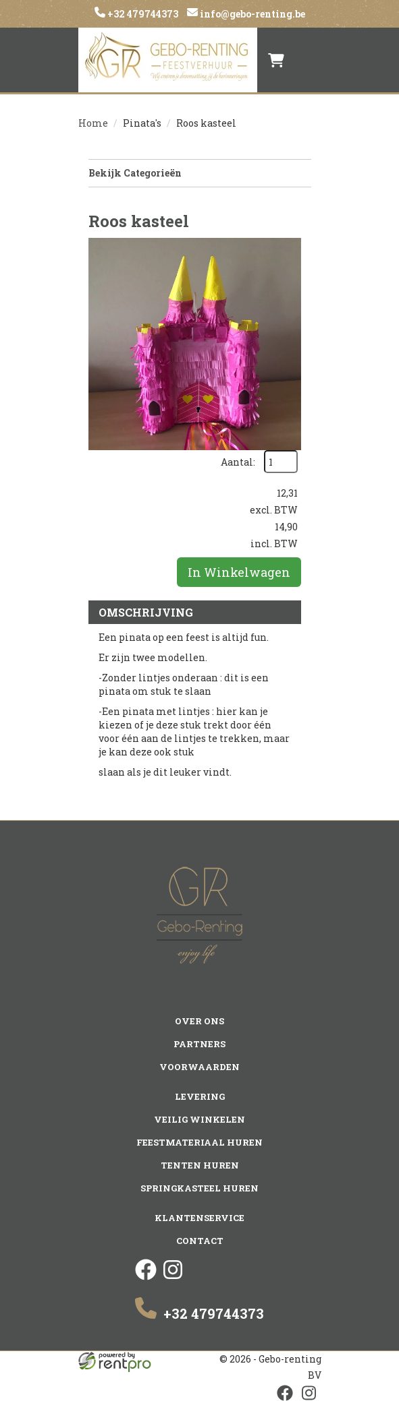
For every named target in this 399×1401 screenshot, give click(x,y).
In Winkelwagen (239, 572)
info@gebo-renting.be (251, 13)
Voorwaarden (199, 1067)
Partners (199, 1044)
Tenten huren (200, 1165)
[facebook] (146, 1276)
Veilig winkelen (199, 1119)
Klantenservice (199, 1218)
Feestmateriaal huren (199, 1142)
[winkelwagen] (276, 59)
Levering (200, 1096)
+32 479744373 (141, 13)
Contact (199, 1241)
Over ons (199, 1021)
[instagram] (173, 1276)
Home (93, 123)
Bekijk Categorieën (199, 172)
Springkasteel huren (199, 1188)
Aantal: (238, 462)
